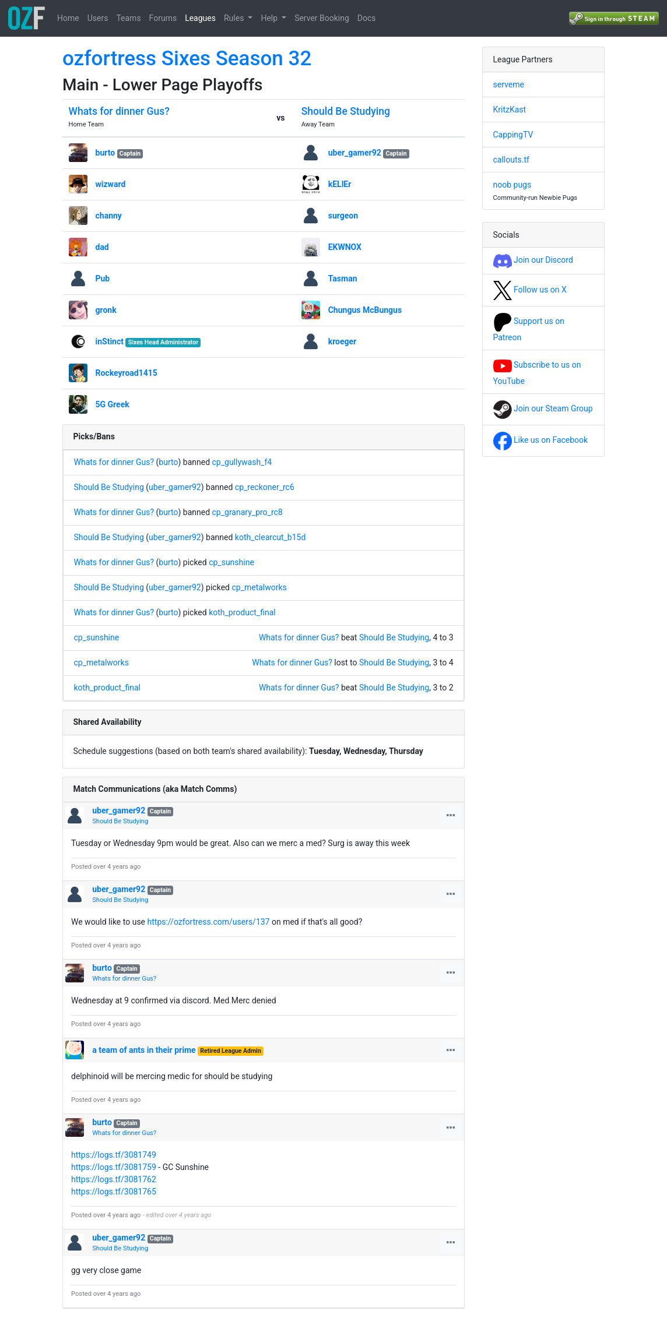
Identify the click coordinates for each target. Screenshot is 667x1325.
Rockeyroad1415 (126, 373)
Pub (103, 278)
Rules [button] (235, 18)
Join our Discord (533, 260)
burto (105, 152)
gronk (106, 310)
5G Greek (112, 404)
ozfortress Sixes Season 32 (186, 59)
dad (102, 247)
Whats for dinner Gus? (119, 111)
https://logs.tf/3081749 (113, 1155)
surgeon (343, 215)
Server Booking (321, 18)
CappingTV (513, 134)
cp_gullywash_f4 (242, 462)
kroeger (342, 341)
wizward (111, 184)
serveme (508, 84)
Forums (163, 18)
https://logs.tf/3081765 (113, 1191)
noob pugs (512, 184)
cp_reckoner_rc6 (264, 487)
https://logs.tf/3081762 (113, 1179)
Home (68, 18)
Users (97, 18)
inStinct (110, 341)
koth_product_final (242, 612)
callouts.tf (511, 159)
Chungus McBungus (365, 310)
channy (109, 215)
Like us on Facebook (540, 440)
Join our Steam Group (543, 408)
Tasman (342, 278)
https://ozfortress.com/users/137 (209, 921)
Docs (366, 18)
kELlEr (340, 184)
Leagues (200, 18)
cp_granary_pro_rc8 (247, 512)
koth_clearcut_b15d (270, 537)
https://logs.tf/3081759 (113, 1167)
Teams (128, 18)
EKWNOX (344, 247)
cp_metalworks (258, 587)
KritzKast (509, 109)
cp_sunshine (231, 562)
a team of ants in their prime (143, 1050)
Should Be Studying (345, 111)
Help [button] (270, 18)
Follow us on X (530, 289)
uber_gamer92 (354, 152)
